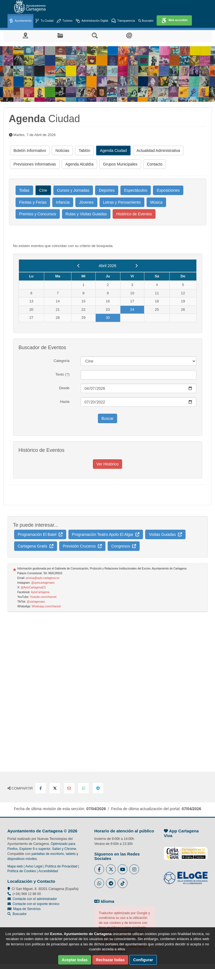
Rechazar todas (110, 960)
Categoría (62, 361)
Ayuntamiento (20, 21)
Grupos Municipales (120, 164)
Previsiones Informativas (35, 164)
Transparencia (123, 21)
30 (108, 317)
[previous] (78, 265)
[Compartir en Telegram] (97, 788)
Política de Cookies (22, 871)
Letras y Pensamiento (122, 202)
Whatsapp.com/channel (46, 606)
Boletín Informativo (30, 150)
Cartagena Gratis (35, 546)
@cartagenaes (36, 601)
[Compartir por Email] (69, 788)
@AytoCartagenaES (33, 587)
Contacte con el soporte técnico (36, 904)
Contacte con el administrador (35, 899)
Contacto (154, 164)
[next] (136, 265)
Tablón (84, 150)
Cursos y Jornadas (73, 190)
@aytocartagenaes (43, 582)
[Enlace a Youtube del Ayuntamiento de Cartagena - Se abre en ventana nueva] (122, 869)
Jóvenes (86, 202)
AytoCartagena (40, 592)
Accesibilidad (48, 871)
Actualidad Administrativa (158, 150)
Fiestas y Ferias (33, 202)
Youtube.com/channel (43, 596)
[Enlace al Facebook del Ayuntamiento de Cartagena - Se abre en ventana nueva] (99, 869)
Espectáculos (135, 190)
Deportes (107, 190)
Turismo (64, 21)
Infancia (63, 202)
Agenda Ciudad (113, 150)
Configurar (143, 960)
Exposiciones (168, 190)
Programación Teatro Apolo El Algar (106, 534)
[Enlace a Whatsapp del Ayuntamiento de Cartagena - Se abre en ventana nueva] (99, 883)
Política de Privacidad (61, 866)
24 (132, 309)
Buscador (146, 20)
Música (156, 202)
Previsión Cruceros (82, 546)
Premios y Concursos (37, 214)
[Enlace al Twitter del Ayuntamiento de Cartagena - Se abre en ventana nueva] (111, 869)
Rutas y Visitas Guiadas (86, 214)
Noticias (62, 150)
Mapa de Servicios (24, 909)
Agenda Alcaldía (79, 164)
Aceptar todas (75, 960)
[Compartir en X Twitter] (54, 788)
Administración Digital (92, 21)
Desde (64, 388)
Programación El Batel (40, 534)
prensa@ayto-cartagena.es (43, 578)
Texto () (62, 374)
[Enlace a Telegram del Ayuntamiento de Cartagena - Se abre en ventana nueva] (111, 883)
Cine (43, 190)
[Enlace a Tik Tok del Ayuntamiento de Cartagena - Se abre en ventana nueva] (122, 883)
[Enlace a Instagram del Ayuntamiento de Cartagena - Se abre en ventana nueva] (134, 869)
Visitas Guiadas (165, 534)
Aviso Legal (34, 866)
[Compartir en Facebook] (40, 788)
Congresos (123, 546)
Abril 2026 (107, 265)
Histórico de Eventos (134, 214)
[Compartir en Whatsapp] (83, 788)
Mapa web (15, 866)
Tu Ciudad (44, 21)
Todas (24, 190)
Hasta (65, 402)
